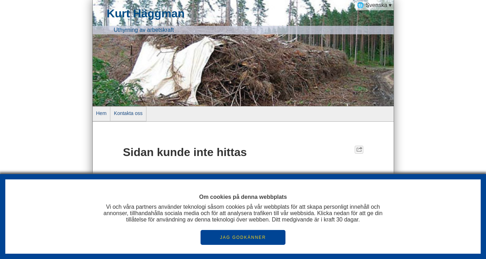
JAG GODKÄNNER (243, 237)
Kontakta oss (128, 113)
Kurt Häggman (146, 13)
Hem (101, 113)
